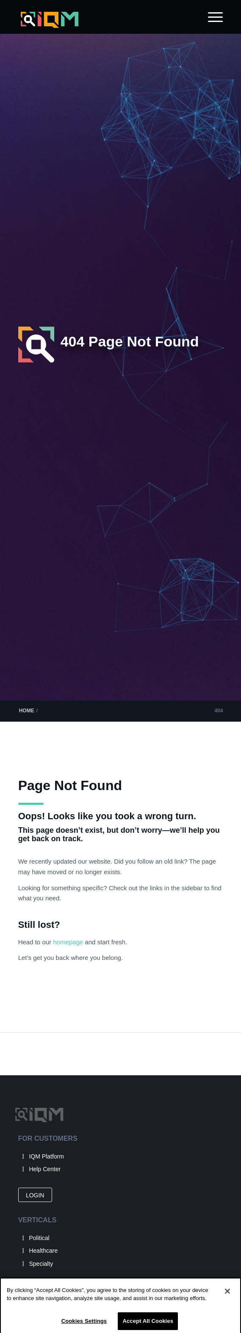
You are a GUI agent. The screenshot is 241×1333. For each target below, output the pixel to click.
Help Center (45, 1169)
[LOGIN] (35, 1195)
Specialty (41, 1263)
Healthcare (43, 1250)
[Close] (227, 1296)
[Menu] (211, 17)
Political (39, 1238)
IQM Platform (46, 1156)
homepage (69, 942)
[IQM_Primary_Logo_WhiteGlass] (100, 20)
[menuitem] (211, 17)
